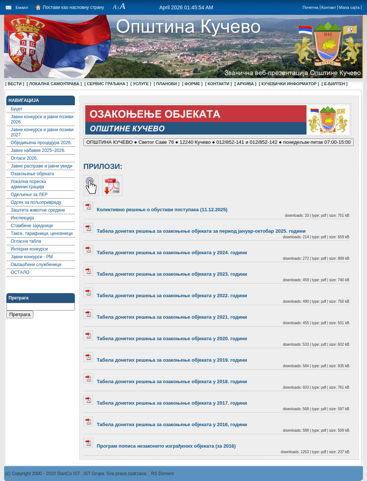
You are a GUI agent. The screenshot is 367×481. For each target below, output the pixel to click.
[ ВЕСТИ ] (14, 84)
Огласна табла (26, 241)
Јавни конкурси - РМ (32, 256)
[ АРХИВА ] (245, 84)
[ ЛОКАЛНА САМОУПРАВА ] (54, 84)
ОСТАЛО (20, 272)
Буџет (17, 109)
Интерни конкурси (29, 249)
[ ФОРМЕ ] (192, 84)
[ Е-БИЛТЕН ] (335, 84)
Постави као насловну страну (73, 7)
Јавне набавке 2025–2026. (38, 150)
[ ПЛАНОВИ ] (166, 84)
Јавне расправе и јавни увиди (41, 166)
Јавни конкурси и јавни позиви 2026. (42, 119)
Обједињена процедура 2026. (41, 142)
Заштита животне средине (38, 210)
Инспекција (22, 217)
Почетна (310, 7)
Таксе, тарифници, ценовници (42, 233)
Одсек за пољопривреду (36, 202)
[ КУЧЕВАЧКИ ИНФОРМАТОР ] (289, 84)
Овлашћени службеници (36, 264)
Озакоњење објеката (32, 173)
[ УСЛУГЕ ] (140, 84)
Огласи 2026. (24, 158)
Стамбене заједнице (32, 225)
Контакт (328, 7)
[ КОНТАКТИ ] (218, 84)
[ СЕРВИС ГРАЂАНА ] (106, 84)
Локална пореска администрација (28, 184)
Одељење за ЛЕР (29, 194)
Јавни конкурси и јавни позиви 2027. (42, 132)
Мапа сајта (349, 7)
